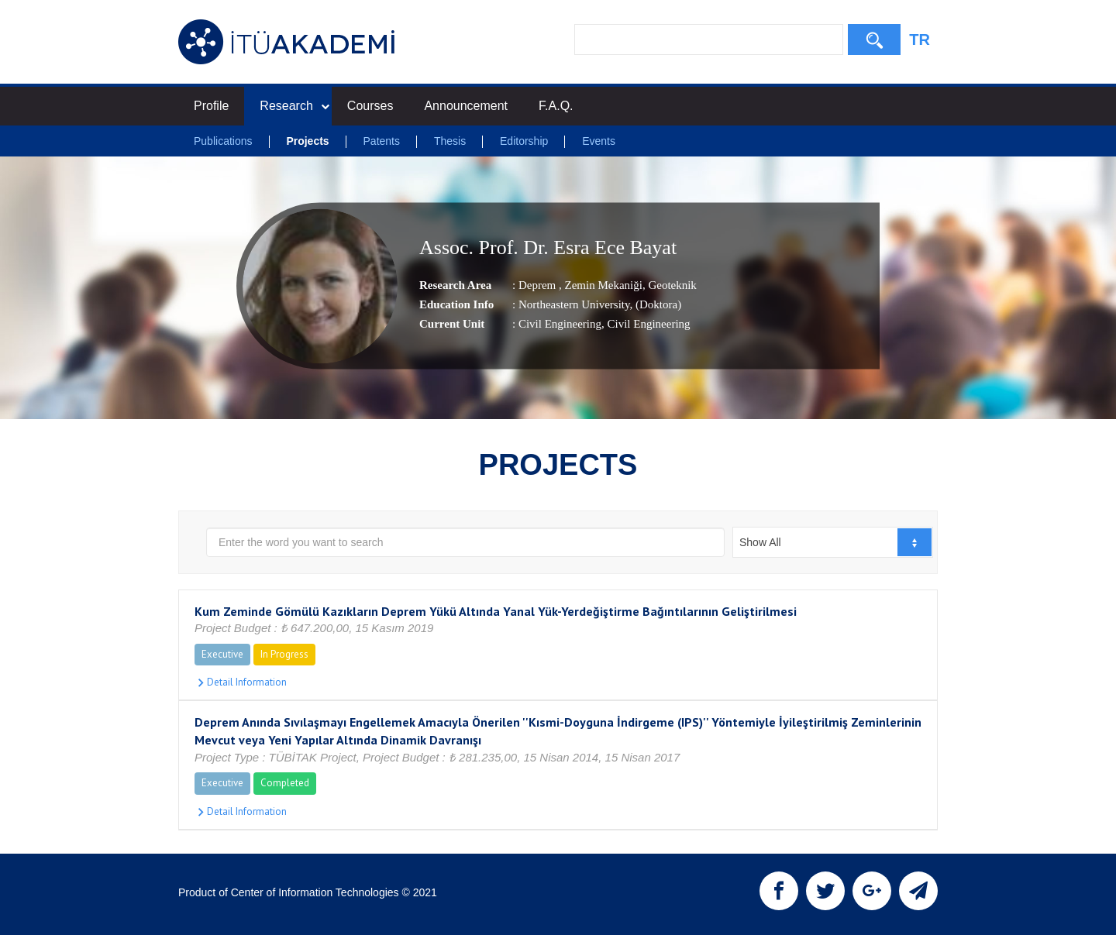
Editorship (524, 141)
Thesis (450, 141)
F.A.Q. (556, 105)
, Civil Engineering (646, 324)
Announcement (466, 105)
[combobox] (832, 542)
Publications (223, 141)
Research (294, 105)
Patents (381, 141)
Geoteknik (671, 285)
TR (919, 39)
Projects (307, 141)
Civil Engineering (559, 324)
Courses (370, 105)
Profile (211, 105)
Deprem (538, 285)
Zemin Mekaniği (602, 285)
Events (598, 141)
